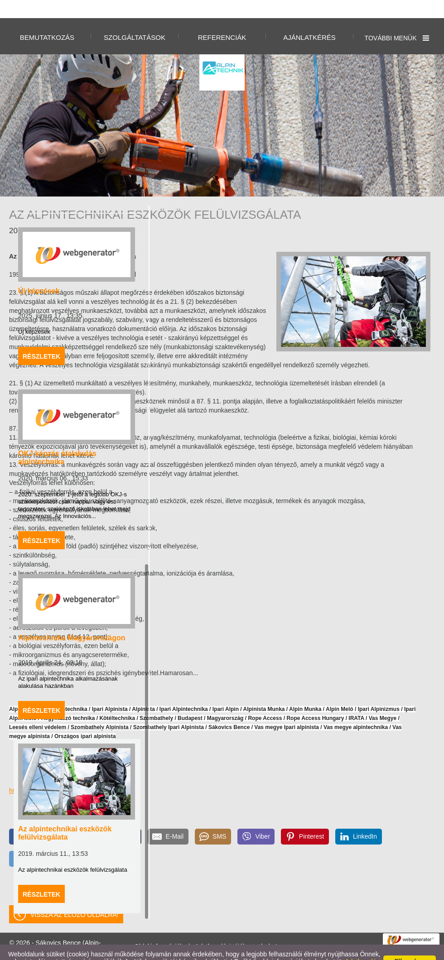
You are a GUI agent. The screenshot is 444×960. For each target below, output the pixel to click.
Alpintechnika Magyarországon (71, 620)
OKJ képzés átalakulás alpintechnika (57, 439)
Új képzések (39, 273)
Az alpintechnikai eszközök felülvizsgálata (64, 815)
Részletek (41, 338)
